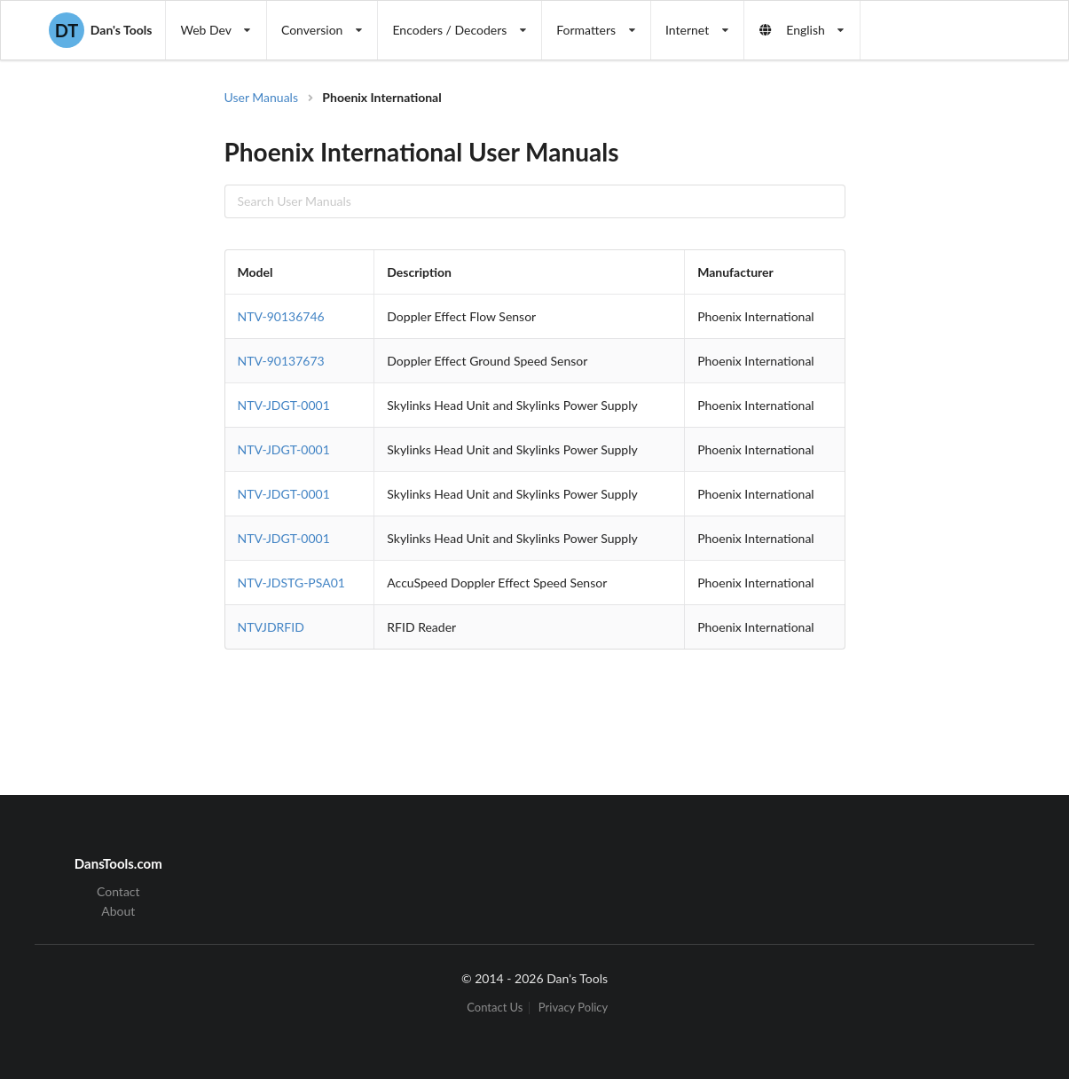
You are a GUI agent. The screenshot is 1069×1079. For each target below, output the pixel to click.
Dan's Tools (100, 30)
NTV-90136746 (281, 316)
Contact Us (495, 1007)
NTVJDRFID (271, 626)
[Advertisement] (946, 372)
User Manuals (261, 97)
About (118, 910)
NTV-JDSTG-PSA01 (291, 582)
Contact (118, 892)
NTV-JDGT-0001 (284, 405)
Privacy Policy (573, 1007)
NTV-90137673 (281, 360)
